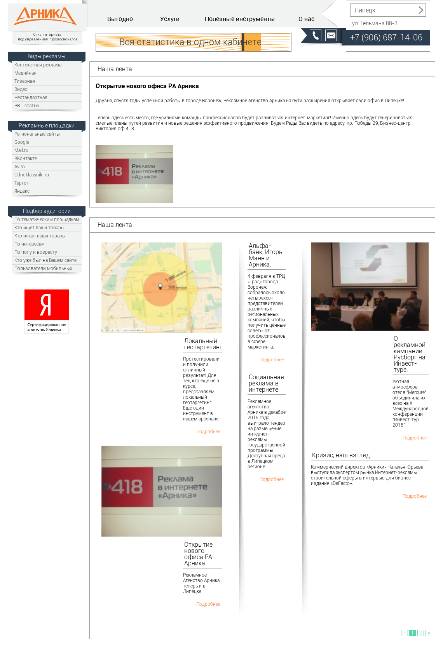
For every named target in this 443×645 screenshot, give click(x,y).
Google (21, 142)
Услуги (170, 19)
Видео (21, 89)
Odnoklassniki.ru (31, 175)
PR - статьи (26, 105)
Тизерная (24, 81)
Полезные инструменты (240, 19)
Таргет (21, 183)
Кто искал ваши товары (40, 236)
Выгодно (120, 19)
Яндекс (22, 191)
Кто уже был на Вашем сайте (45, 260)
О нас (306, 19)
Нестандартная (30, 97)
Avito (19, 166)
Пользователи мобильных (43, 268)
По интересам (29, 244)
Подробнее (208, 431)
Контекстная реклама (37, 65)
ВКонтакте (25, 158)
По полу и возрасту (35, 252)
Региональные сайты (37, 134)
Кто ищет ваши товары (39, 227)
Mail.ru (21, 150)
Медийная (25, 73)
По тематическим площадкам (46, 219)
